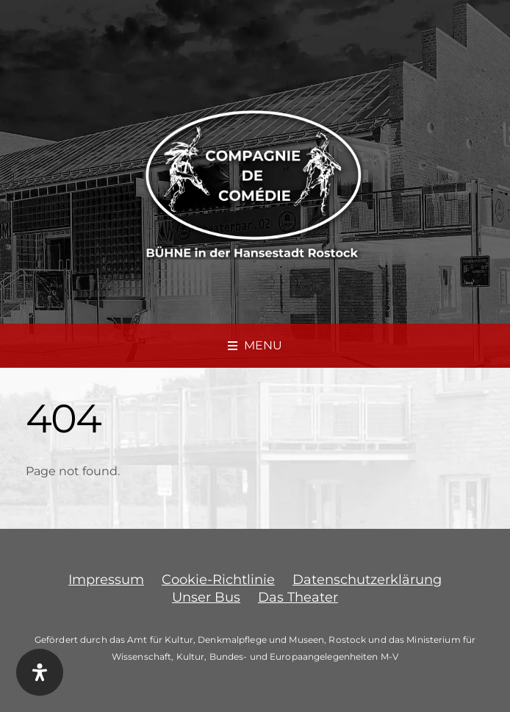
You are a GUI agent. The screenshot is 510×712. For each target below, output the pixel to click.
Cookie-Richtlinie (218, 580)
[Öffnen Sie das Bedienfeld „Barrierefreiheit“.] (39, 672)
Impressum (106, 580)
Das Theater (298, 597)
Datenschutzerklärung (367, 580)
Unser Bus (206, 597)
